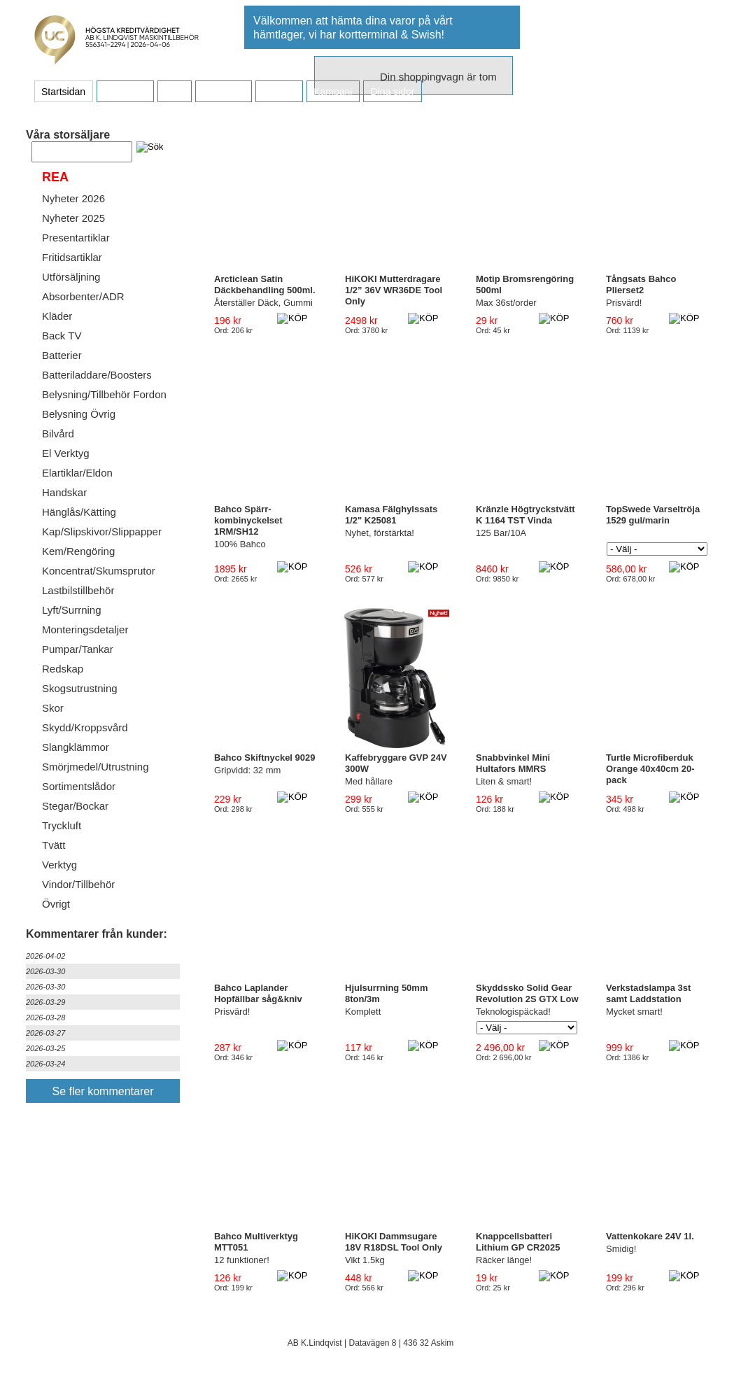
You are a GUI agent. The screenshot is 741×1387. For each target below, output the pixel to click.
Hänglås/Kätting (79, 512)
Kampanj (332, 91)
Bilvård (58, 433)
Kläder (57, 316)
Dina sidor (392, 91)
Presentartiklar (76, 238)
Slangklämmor (75, 747)
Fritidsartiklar (72, 257)
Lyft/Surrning (71, 610)
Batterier (62, 355)
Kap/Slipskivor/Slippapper (102, 531)
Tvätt (53, 845)
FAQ (174, 91)
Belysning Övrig (78, 414)
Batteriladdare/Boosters (97, 375)
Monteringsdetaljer (85, 629)
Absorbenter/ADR (83, 296)
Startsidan (63, 91)
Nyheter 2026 (73, 198)
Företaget (223, 91)
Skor (53, 708)
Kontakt (278, 91)
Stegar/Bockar (75, 806)
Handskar (64, 492)
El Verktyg (66, 453)
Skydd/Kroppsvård (85, 727)
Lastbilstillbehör (78, 590)
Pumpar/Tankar (77, 649)
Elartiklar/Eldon (77, 473)
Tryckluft (61, 825)
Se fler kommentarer (103, 1091)
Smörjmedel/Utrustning (95, 767)
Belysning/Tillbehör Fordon (104, 394)
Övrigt (56, 904)
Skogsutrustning (80, 688)
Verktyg (59, 865)
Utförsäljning (71, 277)
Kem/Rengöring (78, 551)
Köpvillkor (125, 91)
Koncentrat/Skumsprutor (98, 571)
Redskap (62, 669)
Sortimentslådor (78, 786)
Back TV (61, 336)
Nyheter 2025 (73, 218)
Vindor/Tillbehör (78, 884)
